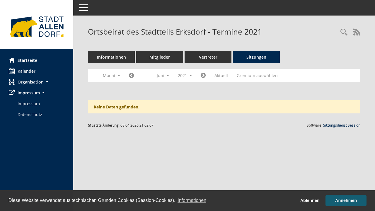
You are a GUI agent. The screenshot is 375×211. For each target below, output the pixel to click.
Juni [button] (163, 75)
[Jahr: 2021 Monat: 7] (203, 75)
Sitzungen (256, 57)
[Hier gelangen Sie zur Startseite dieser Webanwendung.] (36, 26)
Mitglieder (159, 57)
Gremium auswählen (257, 75)
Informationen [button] (192, 200)
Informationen (111, 57)
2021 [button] (185, 75)
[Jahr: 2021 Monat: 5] (131, 75)
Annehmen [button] (346, 200)
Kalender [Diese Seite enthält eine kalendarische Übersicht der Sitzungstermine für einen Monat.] (22, 71)
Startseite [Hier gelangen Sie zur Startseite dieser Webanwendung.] (23, 60)
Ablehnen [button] (310, 200)
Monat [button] (111, 75)
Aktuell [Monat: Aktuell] (221, 75)
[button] (36, 81)
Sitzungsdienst (341, 125)
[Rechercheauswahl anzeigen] (344, 32)
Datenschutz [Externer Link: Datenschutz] (30, 114)
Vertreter (208, 57)
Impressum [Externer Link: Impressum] (29, 103)
